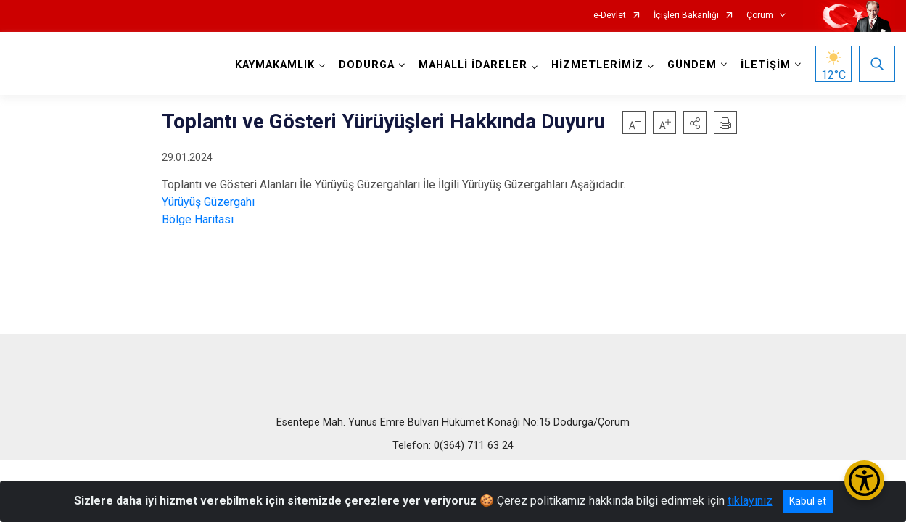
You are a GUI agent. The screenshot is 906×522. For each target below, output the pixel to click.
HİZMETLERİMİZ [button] (597, 65)
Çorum (759, 15)
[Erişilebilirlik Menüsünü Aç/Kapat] (864, 480)
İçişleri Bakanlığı (686, 15)
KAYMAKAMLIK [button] (275, 65)
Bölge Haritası (198, 219)
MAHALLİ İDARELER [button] (473, 65)
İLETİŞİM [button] (766, 65)
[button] (695, 122)
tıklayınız (750, 501)
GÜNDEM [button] (692, 65)
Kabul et (807, 501)
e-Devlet (609, 15)
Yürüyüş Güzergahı (208, 202)
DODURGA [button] (367, 65)
